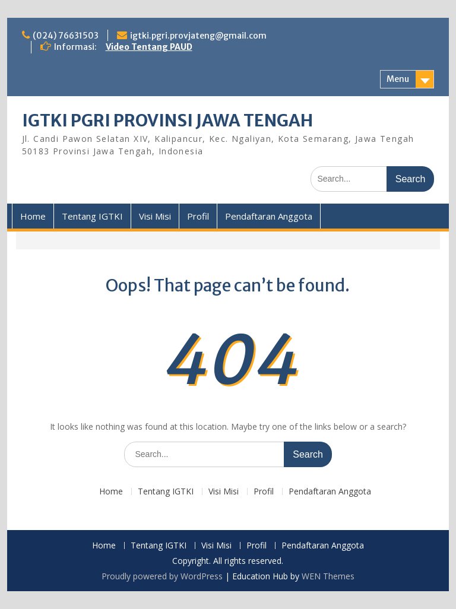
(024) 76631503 (66, 35)
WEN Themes (328, 576)
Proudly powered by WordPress (162, 576)
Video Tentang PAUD (149, 47)
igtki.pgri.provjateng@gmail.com (198, 35)
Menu (398, 79)
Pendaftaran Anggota (268, 216)
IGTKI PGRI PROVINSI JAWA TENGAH (167, 120)
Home (33, 216)
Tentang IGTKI (92, 216)
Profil (198, 216)
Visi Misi (155, 216)
